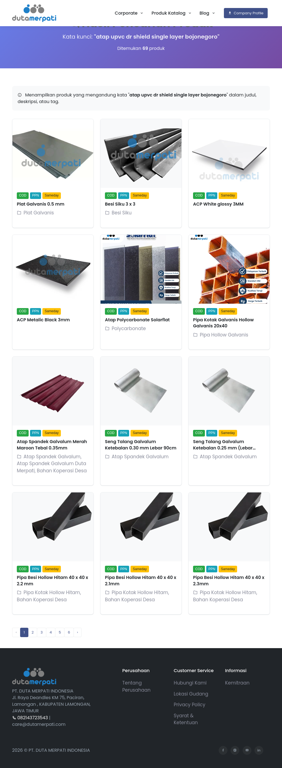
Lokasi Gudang (191, 694)
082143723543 (30, 718)
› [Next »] (77, 632)
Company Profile (245, 13)
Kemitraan (237, 683)
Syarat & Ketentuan (186, 719)
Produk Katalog (168, 13)
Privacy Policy (189, 704)
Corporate (127, 13)
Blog (205, 13)
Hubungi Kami (190, 683)
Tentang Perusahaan (136, 686)
